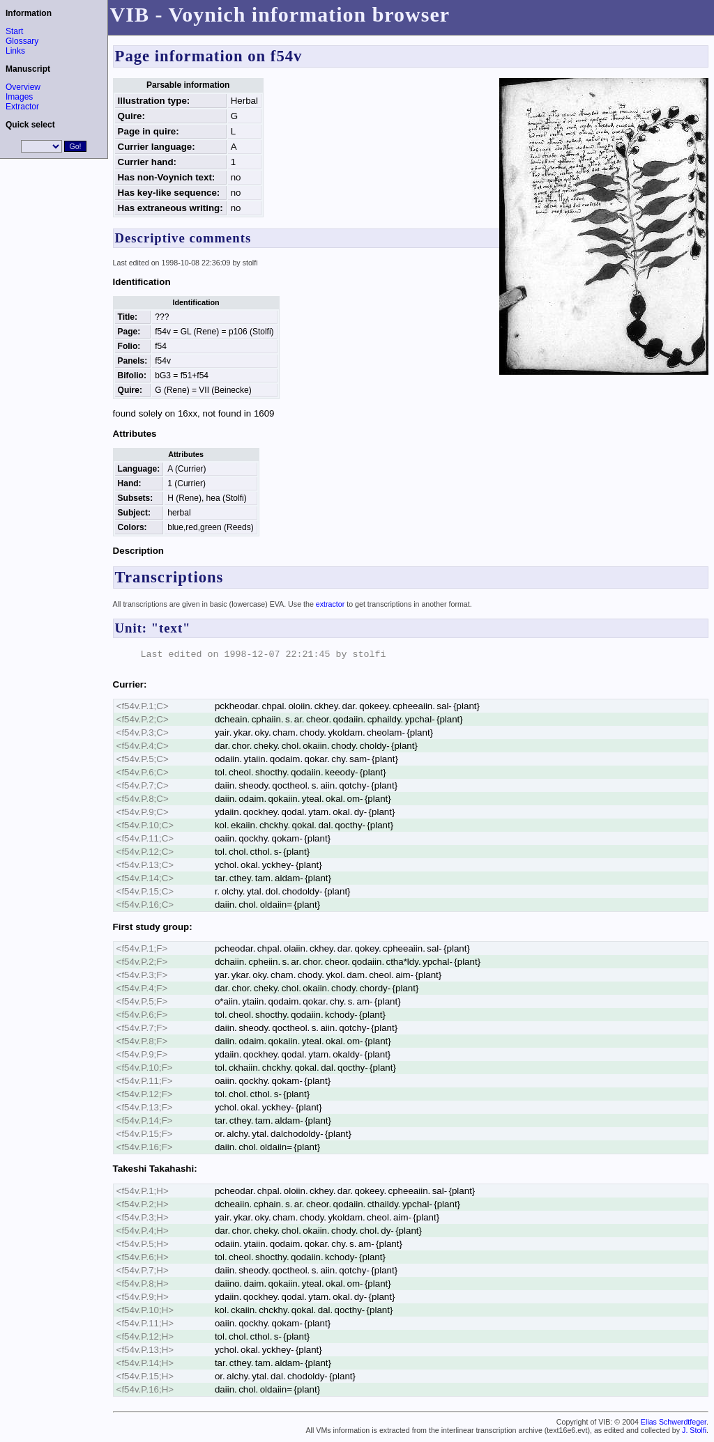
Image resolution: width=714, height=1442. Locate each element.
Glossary (22, 41)
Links (15, 51)
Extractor (22, 106)
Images (19, 97)
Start (14, 31)
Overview (23, 87)
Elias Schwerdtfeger (673, 1422)
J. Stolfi (694, 1430)
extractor (330, 604)
